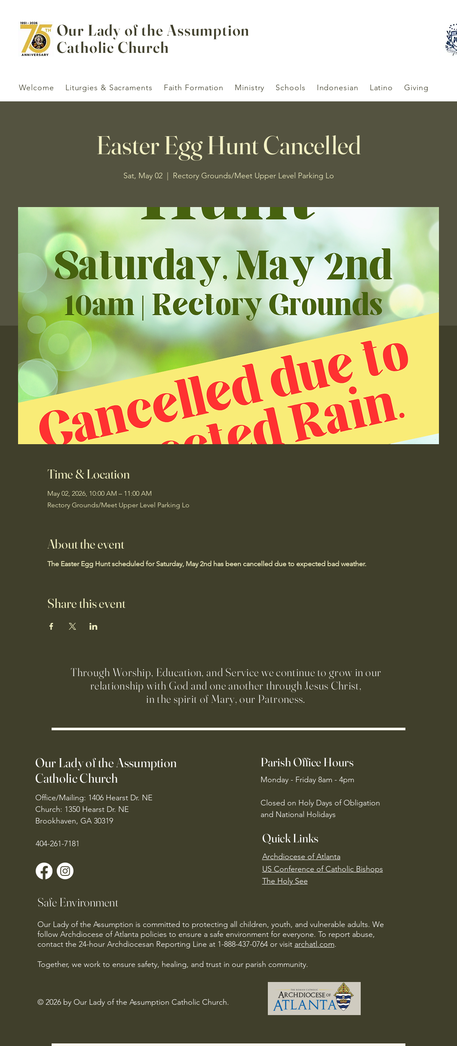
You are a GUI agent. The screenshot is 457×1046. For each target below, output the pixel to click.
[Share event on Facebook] (51, 626)
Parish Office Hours (307, 762)
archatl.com (314, 944)
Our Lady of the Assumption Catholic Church (106, 770)
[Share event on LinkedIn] (93, 626)
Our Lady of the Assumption (153, 30)
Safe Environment (77, 902)
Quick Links (290, 838)
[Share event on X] (72, 626)
